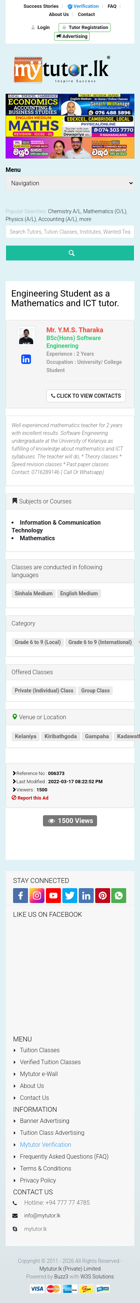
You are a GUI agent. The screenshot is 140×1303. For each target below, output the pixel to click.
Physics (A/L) (21, 219)
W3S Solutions (97, 1277)
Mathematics (37, 538)
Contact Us (31, 1097)
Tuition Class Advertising (48, 1132)
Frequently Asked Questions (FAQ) (61, 1156)
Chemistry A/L (64, 211)
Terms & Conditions (42, 1168)
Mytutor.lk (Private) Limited (69, 1269)
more (85, 219)
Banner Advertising (41, 1120)
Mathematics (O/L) (105, 211)
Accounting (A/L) (57, 219)
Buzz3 (61, 1277)
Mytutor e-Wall (35, 1074)
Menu (13, 169)
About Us (28, 1085)
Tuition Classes (36, 1050)
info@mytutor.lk (42, 1216)
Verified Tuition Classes (47, 1062)
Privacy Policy (34, 1180)
